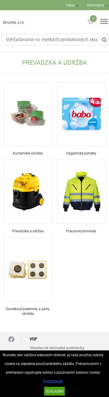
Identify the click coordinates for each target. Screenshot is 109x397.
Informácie (95, 5)
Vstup (70, 5)
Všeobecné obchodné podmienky (57, 347)
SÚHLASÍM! (54, 391)
